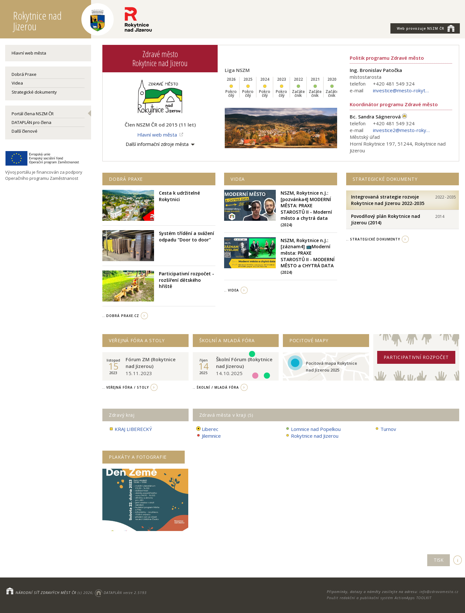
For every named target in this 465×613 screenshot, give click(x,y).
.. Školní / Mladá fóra (216, 387)
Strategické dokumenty (34, 92)
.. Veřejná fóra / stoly (125, 387)
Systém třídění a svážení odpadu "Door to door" (186, 236)
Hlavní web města (29, 53)
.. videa (231, 290)
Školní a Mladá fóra (227, 340)
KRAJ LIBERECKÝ (130, 429)
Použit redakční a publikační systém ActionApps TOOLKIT (379, 597)
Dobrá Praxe (24, 74)
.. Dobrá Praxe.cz (120, 315)
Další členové (24, 131)
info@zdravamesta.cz (439, 591)
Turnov (385, 429)
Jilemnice (208, 436)
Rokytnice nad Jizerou (311, 436)
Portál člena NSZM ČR (33, 114)
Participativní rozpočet (416, 357)
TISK (438, 560)
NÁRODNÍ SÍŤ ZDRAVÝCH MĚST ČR (46, 592)
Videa (17, 83)
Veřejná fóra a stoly (137, 340)
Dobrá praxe (126, 179)
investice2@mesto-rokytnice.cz (402, 130)
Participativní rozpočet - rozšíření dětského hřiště (186, 280)
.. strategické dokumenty (373, 239)
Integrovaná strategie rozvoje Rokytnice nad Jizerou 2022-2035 (387, 200)
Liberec (207, 429)
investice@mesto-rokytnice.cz (402, 90)
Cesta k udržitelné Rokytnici (179, 196)
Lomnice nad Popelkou (313, 429)
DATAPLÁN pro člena (31, 122)
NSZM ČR (425, 28)
